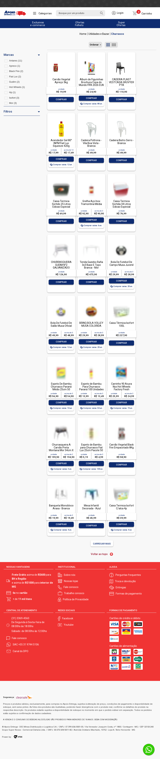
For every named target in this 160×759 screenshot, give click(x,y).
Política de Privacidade (76, 599)
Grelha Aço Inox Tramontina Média (91, 202)
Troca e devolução (125, 581)
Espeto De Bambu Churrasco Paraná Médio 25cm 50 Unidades (61, 388)
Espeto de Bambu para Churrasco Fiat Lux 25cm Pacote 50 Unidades (91, 448)
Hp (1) (12, 92)
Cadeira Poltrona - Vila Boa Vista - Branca (91, 143)
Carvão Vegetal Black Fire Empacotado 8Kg (121, 446)
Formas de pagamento (129, 593)
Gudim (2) (14, 81)
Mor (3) (13, 103)
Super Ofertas (121, 24)
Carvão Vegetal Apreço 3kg (61, 81)
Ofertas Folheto (79, 24)
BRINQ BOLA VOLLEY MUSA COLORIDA (91, 324)
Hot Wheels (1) (17, 87)
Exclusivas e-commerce (37, 24)
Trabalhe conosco (74, 593)
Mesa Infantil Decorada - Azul (91, 507)
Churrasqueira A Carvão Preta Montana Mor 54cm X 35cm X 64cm (61, 448)
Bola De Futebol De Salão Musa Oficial (61, 324)
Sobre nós (69, 574)
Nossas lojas (71, 581)
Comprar (61, 99)
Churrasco (117, 34)
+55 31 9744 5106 (28, 644)
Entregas (121, 587)
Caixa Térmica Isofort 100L (121, 324)
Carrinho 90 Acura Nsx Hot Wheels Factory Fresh (121, 386)
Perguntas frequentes (128, 574)
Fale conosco (71, 587)
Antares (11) (15, 60)
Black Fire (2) (16, 71)
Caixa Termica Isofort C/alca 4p (121, 507)
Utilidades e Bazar (98, 34)
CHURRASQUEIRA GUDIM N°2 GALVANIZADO (61, 265)
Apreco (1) (14, 66)
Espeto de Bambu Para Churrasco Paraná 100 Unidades (91, 386)
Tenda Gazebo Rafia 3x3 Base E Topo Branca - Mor (91, 265)
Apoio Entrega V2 (83, 34)
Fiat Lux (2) (15, 76)
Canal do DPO (20, 651)
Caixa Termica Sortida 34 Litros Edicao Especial (121, 204)
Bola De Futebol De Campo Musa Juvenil (121, 263)
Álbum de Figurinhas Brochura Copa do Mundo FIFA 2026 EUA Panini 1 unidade (91, 83)
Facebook (67, 618)
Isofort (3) (14, 97)
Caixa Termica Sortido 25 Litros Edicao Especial (61, 204)
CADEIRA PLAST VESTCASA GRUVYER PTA (121, 82)
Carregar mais (102, 543)
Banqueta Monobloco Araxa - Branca (61, 507)
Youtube (69, 624)
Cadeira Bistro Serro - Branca (121, 141)
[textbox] (80, 13)
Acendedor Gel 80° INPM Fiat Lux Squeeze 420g (61, 143)
